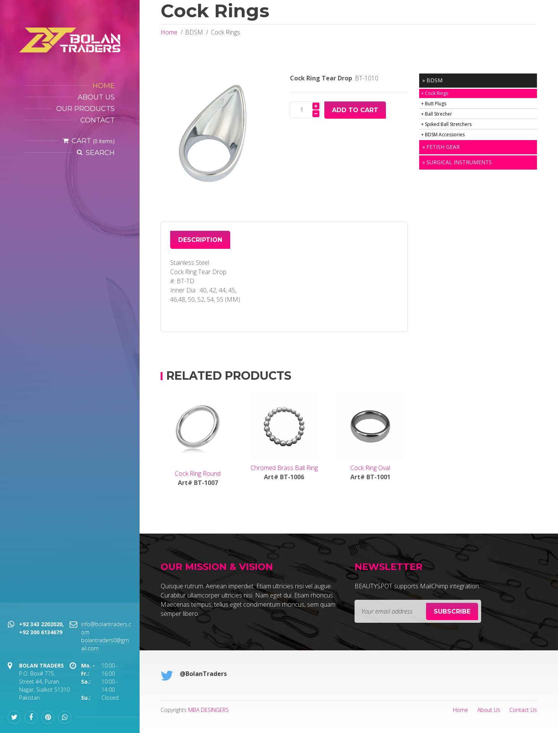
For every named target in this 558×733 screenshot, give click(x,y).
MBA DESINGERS (208, 709)
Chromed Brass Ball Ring (284, 468)
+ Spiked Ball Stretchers (446, 124)
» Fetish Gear (441, 146)
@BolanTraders (203, 673)
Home (169, 32)
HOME (104, 86)
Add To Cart (355, 110)
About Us (96, 97)
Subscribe (452, 611)
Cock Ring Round (198, 473)
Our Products (85, 108)
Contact (97, 120)
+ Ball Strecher (436, 114)
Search (100, 153)
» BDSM (432, 80)
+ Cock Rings (434, 93)
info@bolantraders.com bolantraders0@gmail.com (106, 636)
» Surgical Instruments (457, 162)
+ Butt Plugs (433, 103)
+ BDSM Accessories (443, 134)
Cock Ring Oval (370, 468)
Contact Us (523, 709)
